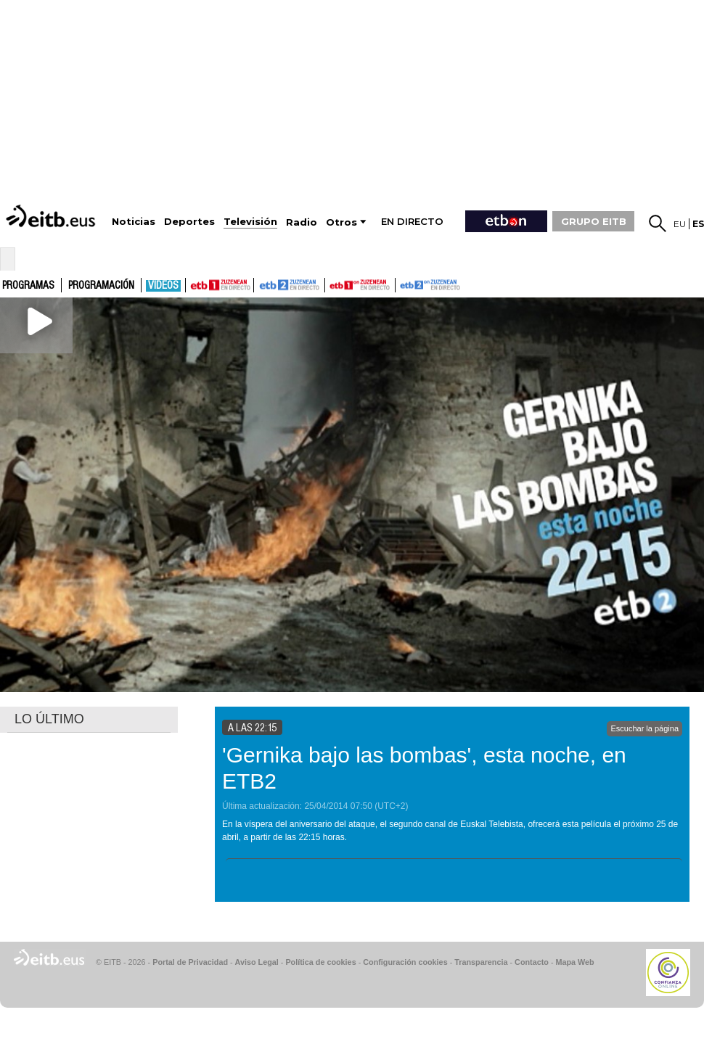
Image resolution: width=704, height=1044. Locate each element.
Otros (341, 222)
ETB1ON (332, 283)
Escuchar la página (644, 728)
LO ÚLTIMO (49, 719)
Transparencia (480, 962)
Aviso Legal (257, 962)
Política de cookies (320, 962)
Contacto (532, 962)
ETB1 (219, 285)
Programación (101, 286)
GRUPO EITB (593, 221)
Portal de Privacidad (190, 962)
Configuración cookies (405, 962)
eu (680, 223)
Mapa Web (574, 962)
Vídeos (163, 286)
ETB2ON (402, 283)
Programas (28, 286)
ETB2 (289, 285)
